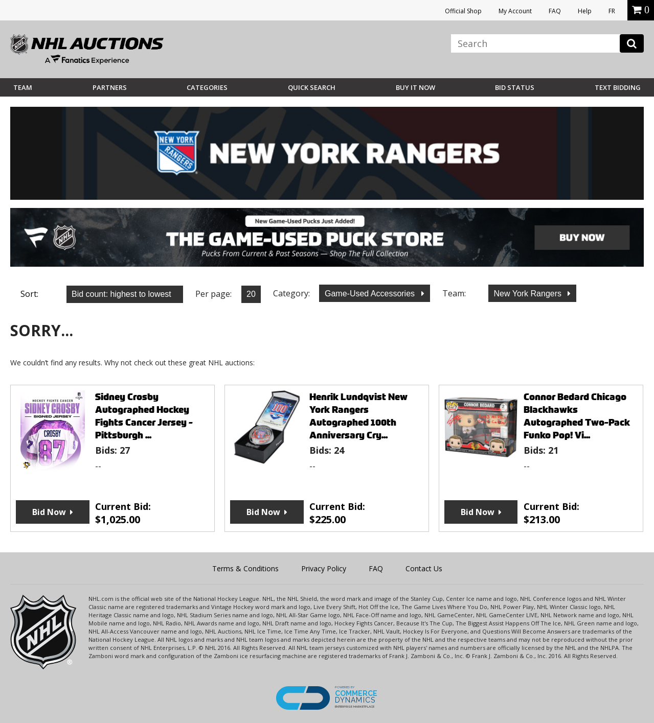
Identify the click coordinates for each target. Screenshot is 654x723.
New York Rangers (529, 293)
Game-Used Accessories (371, 293)
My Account (515, 11)
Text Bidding (618, 87)
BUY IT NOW (415, 87)
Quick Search (311, 87)
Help (585, 11)
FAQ (555, 11)
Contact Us (423, 568)
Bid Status (514, 87)
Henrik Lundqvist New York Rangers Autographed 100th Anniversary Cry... (358, 415)
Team (22, 87)
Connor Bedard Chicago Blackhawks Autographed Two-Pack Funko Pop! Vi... (577, 415)
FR (611, 11)
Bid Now (49, 512)
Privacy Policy (323, 568)
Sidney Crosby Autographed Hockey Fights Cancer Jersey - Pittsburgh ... (144, 415)
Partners (110, 87)
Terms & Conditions (245, 568)
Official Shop (463, 11)
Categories (207, 87)
